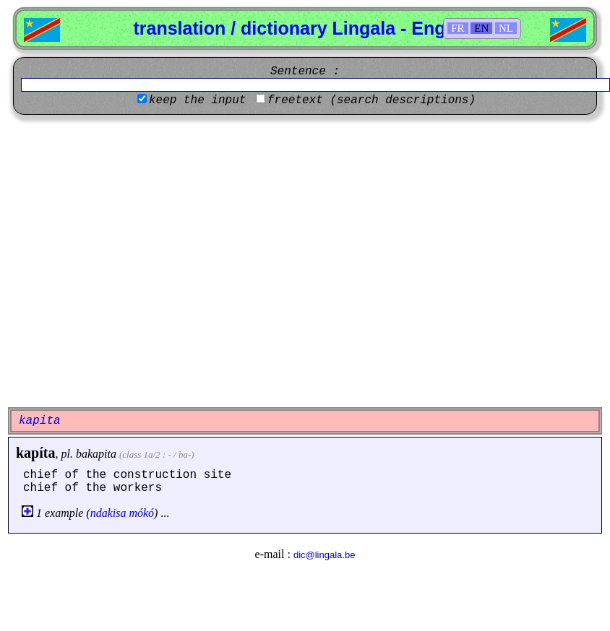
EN (481, 28)
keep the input (197, 100)
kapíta (35, 453)
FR (457, 28)
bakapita (96, 454)
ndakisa (108, 513)
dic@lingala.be (324, 554)
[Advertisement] (135, 261)
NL (506, 28)
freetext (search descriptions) (371, 100)
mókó (141, 513)
